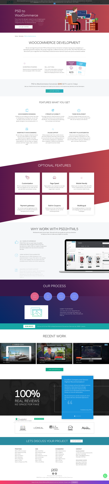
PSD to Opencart (59, 455)
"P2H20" (75, 482)
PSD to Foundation (19, 455)
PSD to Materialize (19, 458)
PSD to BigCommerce (60, 458)
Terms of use (70, 477)
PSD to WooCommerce (61, 450)
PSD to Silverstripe (39, 457)
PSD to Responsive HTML (20, 452)
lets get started (76, 441)
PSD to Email (18, 454)
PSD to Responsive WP (40, 452)
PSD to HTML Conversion (20, 450)
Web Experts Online (54, 477)
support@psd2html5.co (84, 455)
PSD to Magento (59, 452)
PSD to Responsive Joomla (41, 455)
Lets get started (55, 91)
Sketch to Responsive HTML (21, 461)
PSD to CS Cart (59, 460)
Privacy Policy (64, 477)
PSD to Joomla (38, 454)
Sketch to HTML (18, 460)
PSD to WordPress (39, 450)
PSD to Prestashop (60, 454)
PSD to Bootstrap (19, 457)
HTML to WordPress (39, 461)
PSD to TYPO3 (38, 460)
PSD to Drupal (38, 458)
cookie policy (36, 2)
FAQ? (60, 477)
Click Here (83, 456)
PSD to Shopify (59, 457)
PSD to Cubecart (59, 461)
